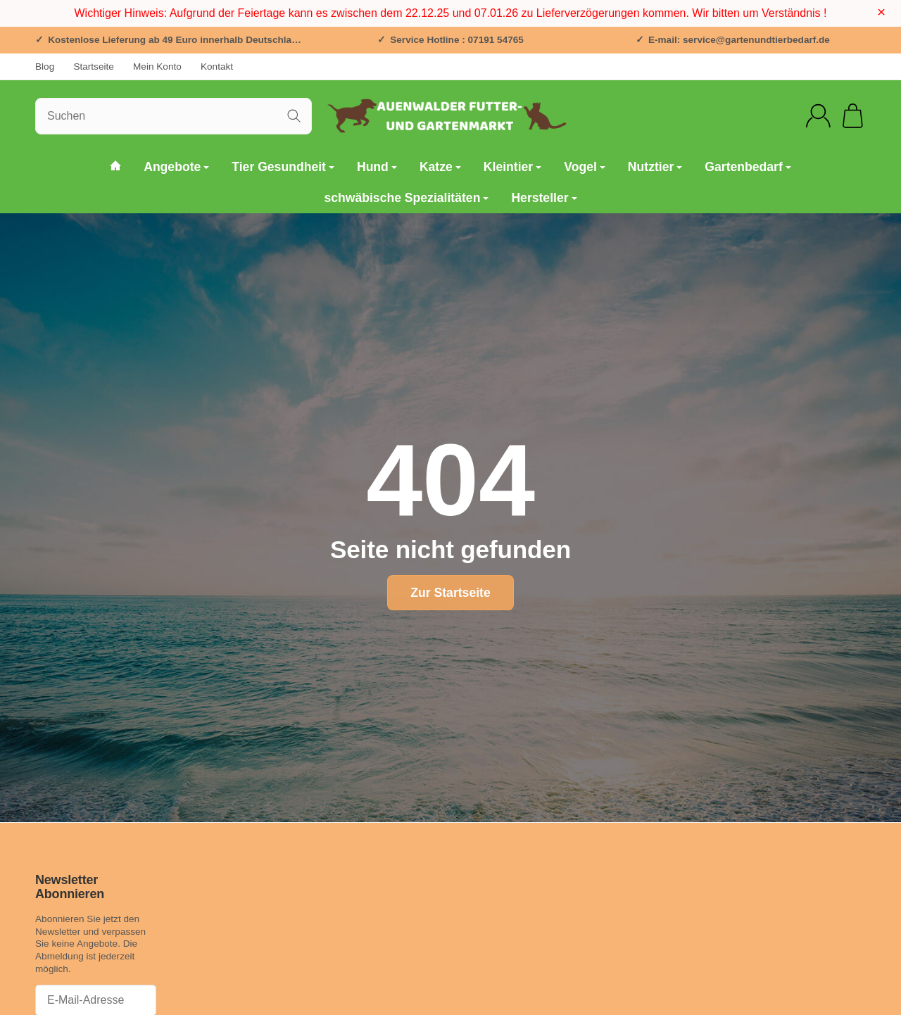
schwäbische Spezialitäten (406, 198)
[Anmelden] (818, 116)
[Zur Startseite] (450, 116)
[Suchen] (173, 116)
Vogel (584, 167)
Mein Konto (157, 66)
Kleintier (512, 167)
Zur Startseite (450, 593)
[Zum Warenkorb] (853, 116)
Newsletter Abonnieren (69, 887)
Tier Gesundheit (283, 167)
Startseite (93, 66)
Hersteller (543, 198)
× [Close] (881, 12)
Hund (377, 167)
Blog (44, 66)
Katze (440, 167)
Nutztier (655, 167)
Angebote (176, 167)
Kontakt (217, 66)
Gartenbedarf (747, 167)
